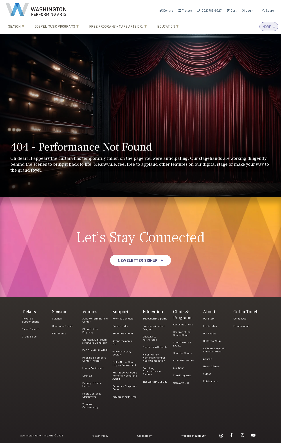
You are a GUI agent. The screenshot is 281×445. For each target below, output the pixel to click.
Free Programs (182, 377)
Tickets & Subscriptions (30, 322)
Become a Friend (122, 335)
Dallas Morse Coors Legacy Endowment (124, 365)
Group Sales (29, 338)
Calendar (57, 320)
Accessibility (145, 437)
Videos (207, 375)
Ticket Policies (31, 330)
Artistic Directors (183, 362)
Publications (210, 382)
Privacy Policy (100, 437)
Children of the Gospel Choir (182, 335)
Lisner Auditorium (93, 369)
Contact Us (240, 320)
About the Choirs (183, 326)
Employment (241, 327)
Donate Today (120, 327)
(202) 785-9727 (209, 10)
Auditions (178, 369)
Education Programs (155, 320)
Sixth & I (87, 377)
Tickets (185, 10)
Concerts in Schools (155, 348)
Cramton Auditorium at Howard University (94, 343)
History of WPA (212, 342)
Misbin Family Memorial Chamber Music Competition (154, 359)
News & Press (211, 368)
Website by (193, 437)
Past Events (59, 335)
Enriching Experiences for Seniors (152, 372)
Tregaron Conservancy (90, 407)
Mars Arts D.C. (181, 384)
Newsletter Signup (138, 262)
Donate (166, 10)
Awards (207, 360)
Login (247, 10)
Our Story (208, 320)
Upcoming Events (62, 327)
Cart (232, 10)
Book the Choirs (182, 354)
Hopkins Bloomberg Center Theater (94, 361)
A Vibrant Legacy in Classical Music (214, 351)
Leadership (210, 327)
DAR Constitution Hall (95, 351)
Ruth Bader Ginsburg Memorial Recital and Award (124, 377)
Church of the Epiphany (90, 332)
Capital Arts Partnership (150, 340)
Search (268, 10)
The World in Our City (155, 383)
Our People (209, 335)
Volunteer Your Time (124, 398)
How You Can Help (122, 320)
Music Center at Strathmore (91, 397)
